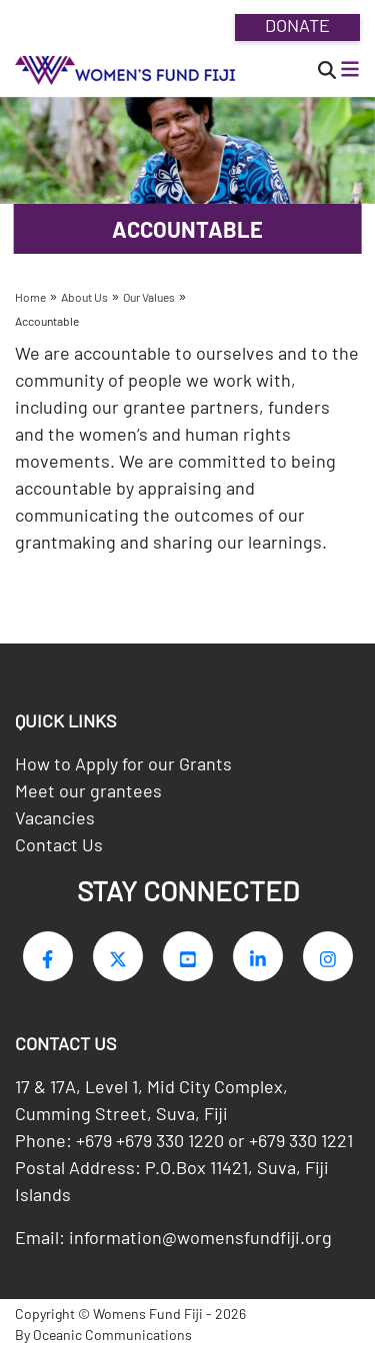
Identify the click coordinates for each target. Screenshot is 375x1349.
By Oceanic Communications (103, 1334)
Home (30, 297)
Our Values (149, 297)
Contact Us (59, 844)
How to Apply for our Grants (123, 763)
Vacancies (55, 817)
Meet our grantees (88, 790)
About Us (84, 297)
